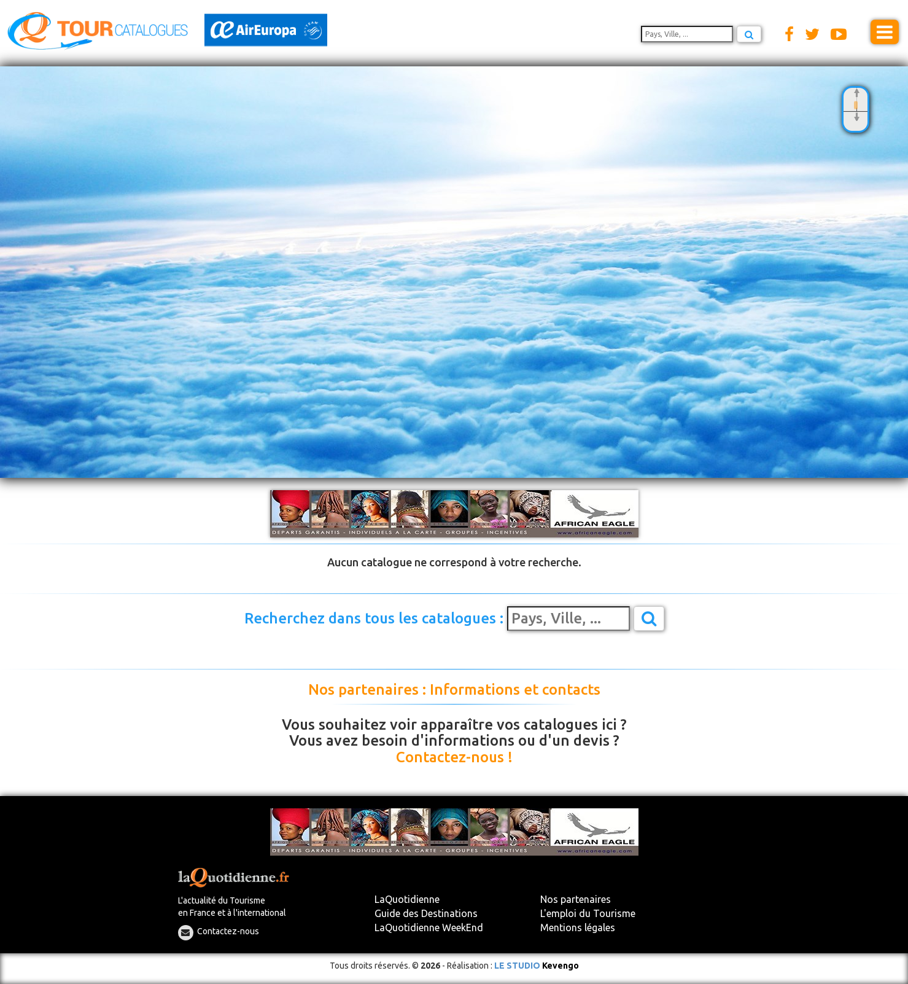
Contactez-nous (228, 931)
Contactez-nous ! (454, 757)
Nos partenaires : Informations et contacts (454, 690)
